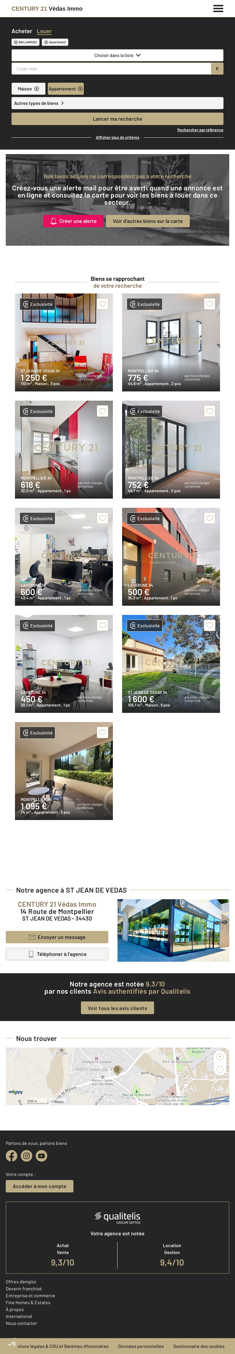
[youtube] (41, 1156)
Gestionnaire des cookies (199, 1346)
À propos (15, 1309)
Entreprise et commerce (30, 1295)
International (19, 1316)
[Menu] (218, 7)
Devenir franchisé (24, 1288)
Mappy (59, 1101)
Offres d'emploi (21, 1281)
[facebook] (11, 1156)
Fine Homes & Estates (28, 1302)
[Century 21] (47, 8)
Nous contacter (21, 1323)
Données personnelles (141, 1346)
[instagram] (26, 1156)
